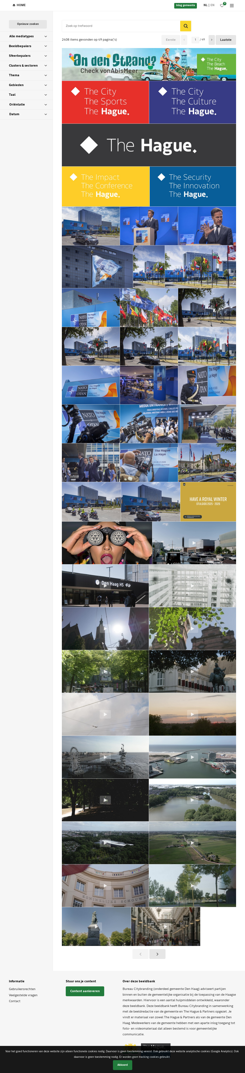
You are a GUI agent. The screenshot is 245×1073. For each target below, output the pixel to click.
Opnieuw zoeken (28, 24)
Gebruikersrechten (22, 989)
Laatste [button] (226, 40)
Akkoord (122, 1065)
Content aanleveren (85, 991)
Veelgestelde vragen (23, 995)
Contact (14, 1001)
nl (205, 5)
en (212, 5)
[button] (212, 40)
